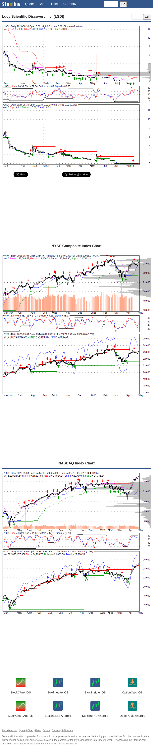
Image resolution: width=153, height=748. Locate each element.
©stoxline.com (9, 730)
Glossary (68, 730)
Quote (29, 4)
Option (46, 730)
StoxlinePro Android (95, 715)
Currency (69, 4)
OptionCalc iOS (132, 692)
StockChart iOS (20, 692)
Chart (42, 4)
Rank (55, 4)
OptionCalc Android (132, 715)
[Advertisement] (76, 210)
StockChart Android (20, 715)
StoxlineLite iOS (58, 692)
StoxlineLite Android (58, 715)
